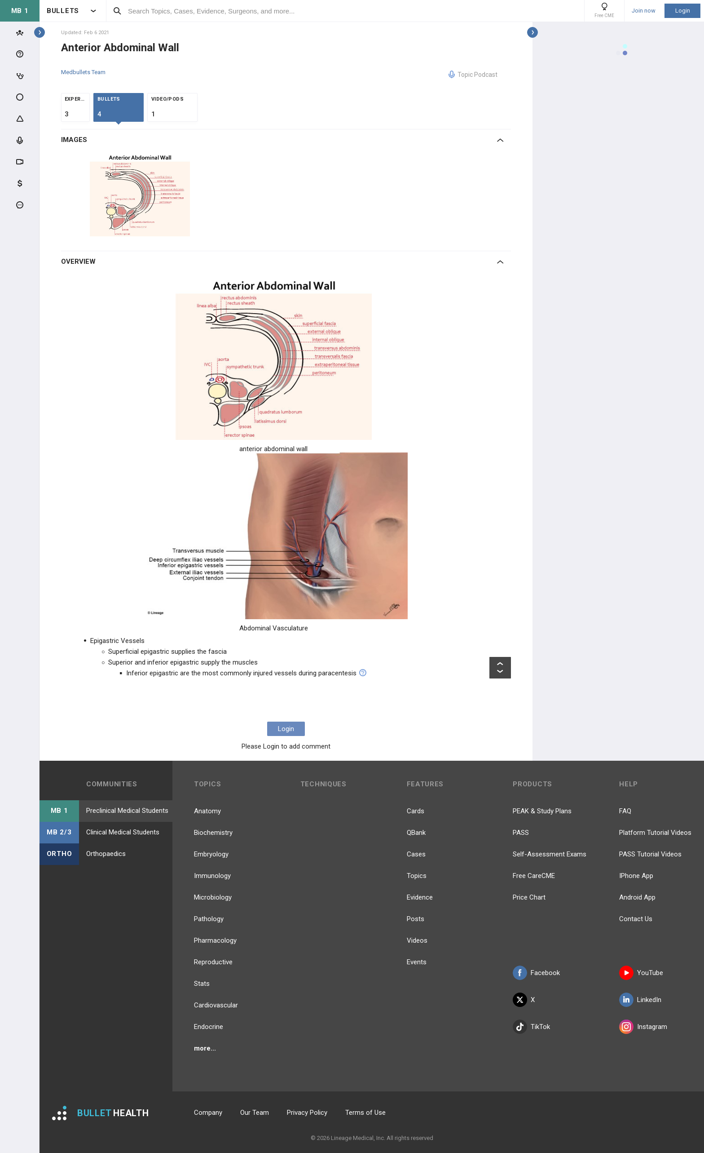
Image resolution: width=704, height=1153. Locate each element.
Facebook (536, 973)
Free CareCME (534, 876)
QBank (416, 833)
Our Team (254, 1113)
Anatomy (207, 811)
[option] (141, 194)
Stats (202, 984)
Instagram (643, 1027)
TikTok (531, 1027)
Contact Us (635, 919)
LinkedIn (640, 1000)
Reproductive (213, 962)
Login (682, 10)
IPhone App (636, 876)
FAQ (625, 811)
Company (208, 1113)
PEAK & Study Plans (542, 811)
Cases (416, 854)
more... (205, 1048)
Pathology (209, 919)
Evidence (420, 897)
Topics (417, 876)
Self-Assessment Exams (549, 854)
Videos (417, 940)
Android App (637, 897)
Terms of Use (365, 1113)
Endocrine (208, 1027)
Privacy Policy (307, 1113)
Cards (415, 811)
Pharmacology (215, 940)
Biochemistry (213, 833)
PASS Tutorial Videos (650, 854)
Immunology (212, 876)
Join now (644, 11)
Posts (415, 919)
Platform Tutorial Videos (655, 833)
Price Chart (529, 897)
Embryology (211, 854)
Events (417, 962)
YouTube (641, 973)
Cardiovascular (216, 1005)
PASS (521, 833)
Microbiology (213, 897)
